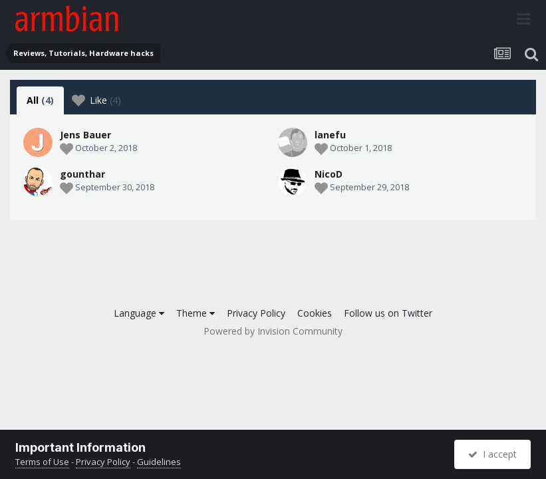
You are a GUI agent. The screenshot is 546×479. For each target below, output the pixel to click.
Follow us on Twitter (388, 313)
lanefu (330, 134)
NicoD (328, 174)
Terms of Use (42, 462)
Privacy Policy (256, 313)
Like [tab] (96, 100)
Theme (195, 313)
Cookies (314, 313)
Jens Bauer (85, 134)
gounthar (82, 174)
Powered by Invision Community (273, 331)
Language (139, 313)
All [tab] (40, 100)
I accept (492, 454)
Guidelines (159, 462)
